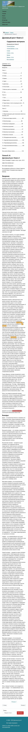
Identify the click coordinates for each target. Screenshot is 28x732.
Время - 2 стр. (10, 57)
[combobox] (10, 712)
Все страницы (10, 59)
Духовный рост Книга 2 (13, 44)
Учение (4, 13)
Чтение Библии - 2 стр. (12, 48)
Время (8, 55)
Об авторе (4, 20)
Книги (3, 15)
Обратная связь (6, 22)
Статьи (4, 18)
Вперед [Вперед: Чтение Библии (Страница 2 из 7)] (14, 701)
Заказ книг (5, 24)
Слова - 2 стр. (10, 53)
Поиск (5, 710)
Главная (4, 11)
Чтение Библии (10, 46)
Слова (8, 50)
